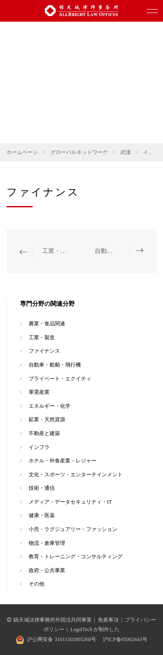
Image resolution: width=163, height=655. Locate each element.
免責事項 (108, 620)
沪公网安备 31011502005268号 (61, 639)
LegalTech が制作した (95, 629)
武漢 (125, 152)
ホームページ (22, 152)
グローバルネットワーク (79, 152)
